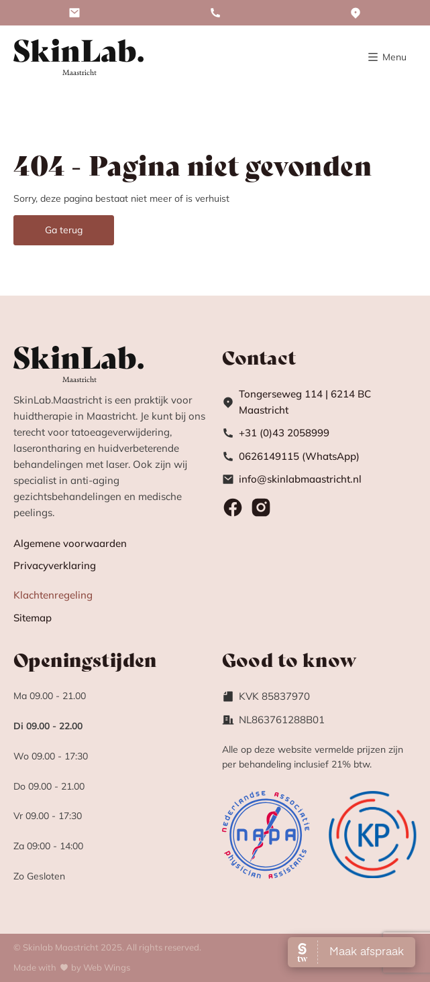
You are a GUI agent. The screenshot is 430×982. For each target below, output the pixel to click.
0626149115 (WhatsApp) (299, 456)
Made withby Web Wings (71, 967)
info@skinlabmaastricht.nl (300, 479)
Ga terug (64, 230)
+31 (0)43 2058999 (284, 432)
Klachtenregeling (53, 595)
